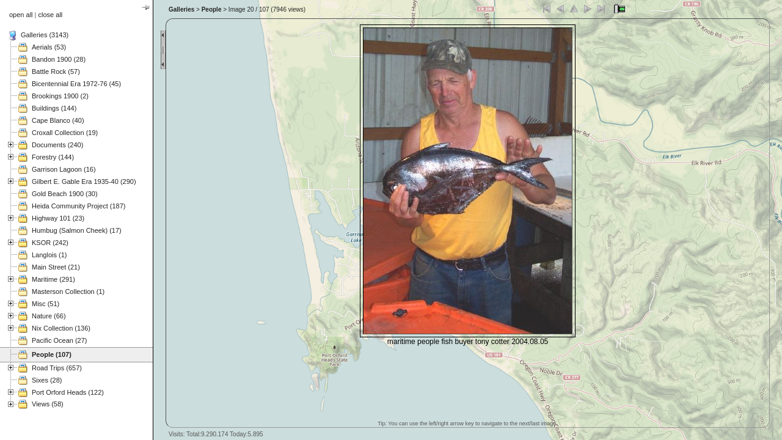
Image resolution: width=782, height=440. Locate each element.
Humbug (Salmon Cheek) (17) (77, 230)
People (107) (51, 354)
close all (50, 14)
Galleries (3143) (44, 34)
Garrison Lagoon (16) (64, 169)
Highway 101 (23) (58, 218)
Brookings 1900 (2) (60, 96)
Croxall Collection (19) (65, 132)
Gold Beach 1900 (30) (65, 193)
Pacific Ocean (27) (59, 340)
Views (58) (48, 404)
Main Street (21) (56, 267)
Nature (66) (49, 316)
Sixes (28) (47, 380)
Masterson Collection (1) (68, 291)
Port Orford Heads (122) (68, 392)
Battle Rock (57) (56, 71)
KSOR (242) (50, 242)
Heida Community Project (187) (78, 206)
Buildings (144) (54, 108)
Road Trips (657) (57, 368)
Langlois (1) (49, 254)
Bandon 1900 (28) (59, 59)
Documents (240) (57, 144)
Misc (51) (45, 303)
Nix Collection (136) (61, 328)
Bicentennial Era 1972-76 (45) (76, 83)
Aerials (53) (49, 47)
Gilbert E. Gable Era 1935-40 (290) (84, 181)
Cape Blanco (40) (58, 120)
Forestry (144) (53, 157)
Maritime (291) (53, 279)
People (212, 9)
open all (21, 14)
